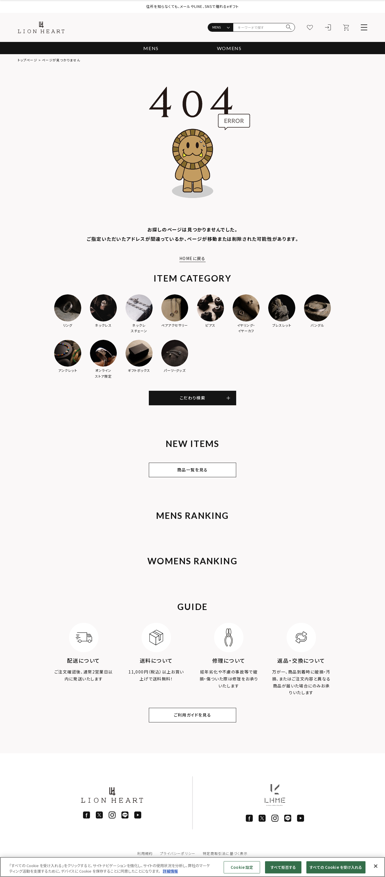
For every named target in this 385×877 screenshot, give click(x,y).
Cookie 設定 (242, 867)
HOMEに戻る (192, 258)
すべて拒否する (283, 867)
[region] (192, 867)
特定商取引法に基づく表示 (225, 853)
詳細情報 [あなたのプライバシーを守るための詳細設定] (170, 871)
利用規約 (145, 853)
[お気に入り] (310, 27)
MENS (150, 48)
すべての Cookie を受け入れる (336, 867)
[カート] (346, 27)
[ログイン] (328, 27)
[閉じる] (375, 866)
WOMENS (229, 48)
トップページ (27, 60)
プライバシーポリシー (177, 853)
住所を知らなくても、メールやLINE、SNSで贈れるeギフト (192, 6)
